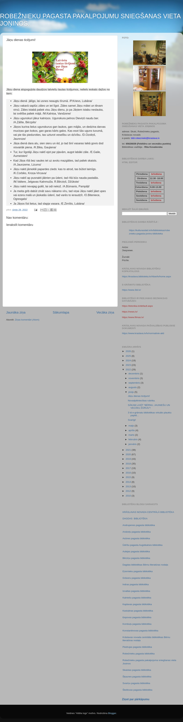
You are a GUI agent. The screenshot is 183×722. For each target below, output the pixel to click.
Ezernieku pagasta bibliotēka (138, 571)
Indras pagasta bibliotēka (136, 584)
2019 (129, 459)
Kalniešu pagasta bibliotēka (137, 597)
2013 (129, 486)
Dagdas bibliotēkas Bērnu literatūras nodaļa (145, 564)
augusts (132, 387)
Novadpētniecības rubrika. (141, 400)
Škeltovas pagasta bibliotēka (137, 690)
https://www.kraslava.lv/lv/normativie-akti (143, 333)
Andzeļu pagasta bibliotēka (137, 531)
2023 (129, 365)
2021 (129, 450)
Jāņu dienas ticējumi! (139, 396)
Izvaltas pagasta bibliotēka (136, 591)
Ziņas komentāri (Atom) (27, 319)
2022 (129, 369)
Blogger (112, 713)
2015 (129, 477)
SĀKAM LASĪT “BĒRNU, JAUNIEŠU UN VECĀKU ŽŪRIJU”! (149, 406)
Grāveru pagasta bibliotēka (137, 578)
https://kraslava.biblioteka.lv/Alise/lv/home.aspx (146, 276)
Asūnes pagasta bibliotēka (136, 538)
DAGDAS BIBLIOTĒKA (135, 518)
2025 (129, 356)
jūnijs (131, 392)
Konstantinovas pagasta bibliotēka (140, 630)
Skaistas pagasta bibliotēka (137, 670)
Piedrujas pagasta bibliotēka (137, 647)
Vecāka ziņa (105, 312)
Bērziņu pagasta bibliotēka (136, 558)
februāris (133, 439)
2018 (129, 463)
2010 (129, 495)
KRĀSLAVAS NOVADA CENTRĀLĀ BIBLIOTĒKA (148, 512)
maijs (131, 425)
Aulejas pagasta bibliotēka (136, 551)
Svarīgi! (132, 420)
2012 (129, 491)
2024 (129, 360)
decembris (134, 373)
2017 (129, 468)
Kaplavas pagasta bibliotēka (137, 604)
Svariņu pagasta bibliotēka (136, 683)
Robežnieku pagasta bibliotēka (139, 653)
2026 (129, 351)
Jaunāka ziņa (15, 312)
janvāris (132, 444)
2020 (129, 454)
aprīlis (131, 430)
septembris (134, 382)
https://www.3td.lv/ (131, 290)
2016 (129, 472)
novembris (134, 378)
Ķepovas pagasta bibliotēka (137, 617)
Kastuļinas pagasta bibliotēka (138, 610)
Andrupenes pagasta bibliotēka (139, 525)
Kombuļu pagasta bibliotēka (137, 624)
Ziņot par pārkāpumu (135, 699)
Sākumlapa (61, 312)
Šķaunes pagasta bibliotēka (137, 676)
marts (131, 435)
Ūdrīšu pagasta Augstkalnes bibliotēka (142, 545)
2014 (129, 482)
